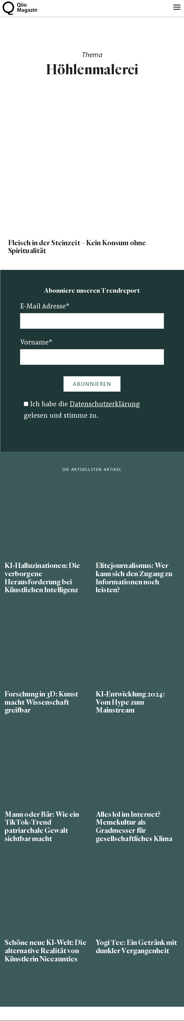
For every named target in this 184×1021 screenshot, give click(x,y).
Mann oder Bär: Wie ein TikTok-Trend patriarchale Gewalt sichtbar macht (42, 827)
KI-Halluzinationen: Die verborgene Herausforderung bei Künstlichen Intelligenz (42, 578)
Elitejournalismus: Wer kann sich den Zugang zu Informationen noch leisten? (134, 578)
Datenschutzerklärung (105, 404)
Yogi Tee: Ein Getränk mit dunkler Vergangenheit (136, 947)
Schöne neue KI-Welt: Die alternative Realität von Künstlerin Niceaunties (45, 951)
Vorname (36, 343)
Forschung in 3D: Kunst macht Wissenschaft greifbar (41, 702)
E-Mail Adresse (44, 306)
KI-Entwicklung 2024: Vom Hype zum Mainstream (130, 702)
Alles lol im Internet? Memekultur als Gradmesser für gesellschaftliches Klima (134, 827)
